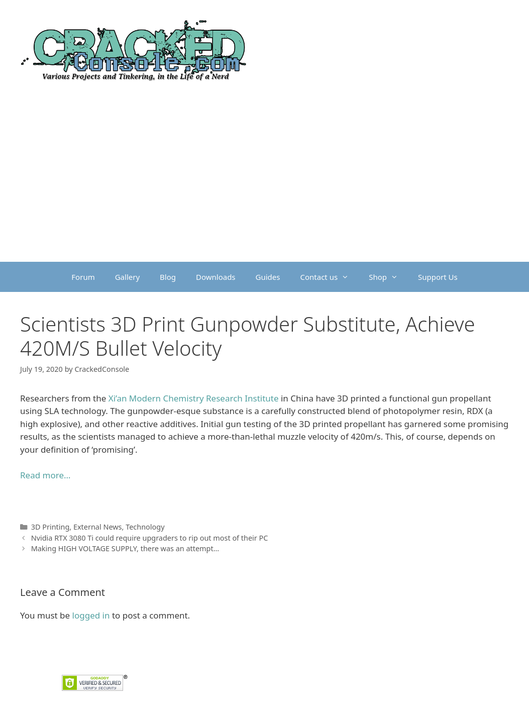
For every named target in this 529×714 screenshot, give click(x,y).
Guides (268, 277)
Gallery (127, 277)
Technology (145, 527)
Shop (388, 277)
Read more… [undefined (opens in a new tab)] (45, 475)
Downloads (216, 277)
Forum (82, 277)
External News (97, 527)
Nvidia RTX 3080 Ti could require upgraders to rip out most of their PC (149, 538)
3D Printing (50, 527)
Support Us (438, 277)
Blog (168, 277)
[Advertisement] (264, 186)
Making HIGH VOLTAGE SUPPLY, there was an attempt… (125, 548)
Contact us (329, 277)
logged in (91, 615)
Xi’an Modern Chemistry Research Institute (194, 398)
